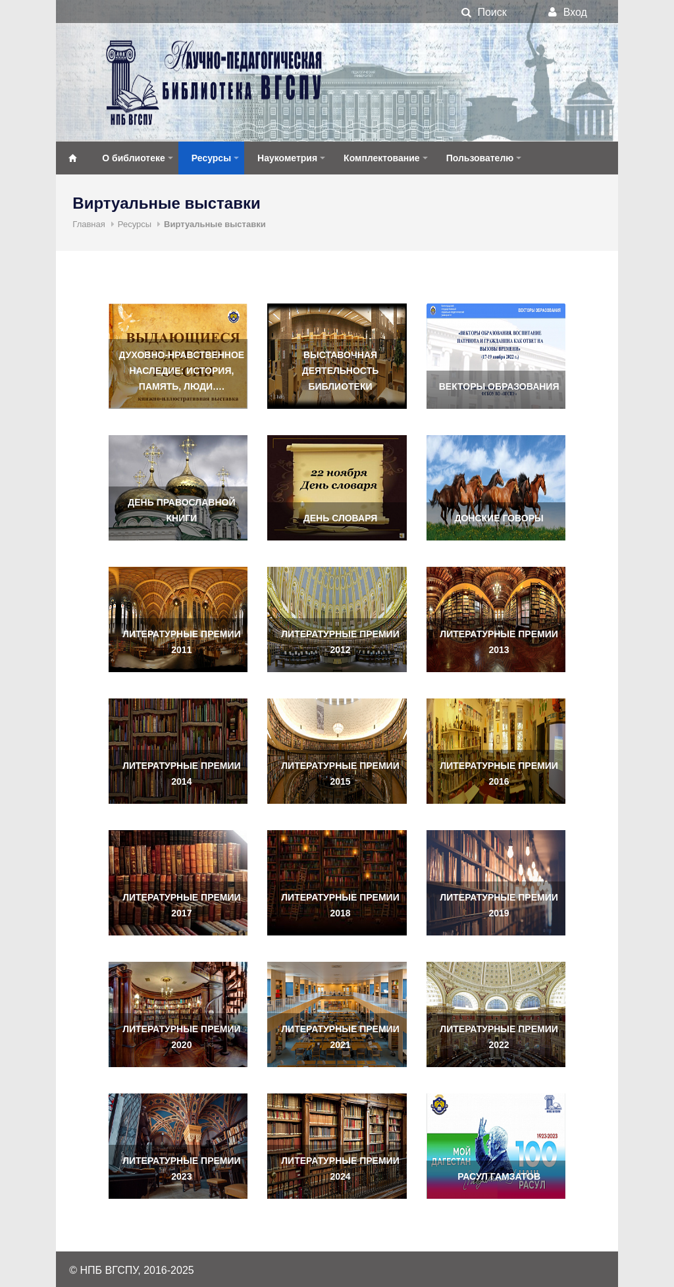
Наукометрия (287, 158)
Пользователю (480, 158)
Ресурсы (211, 158)
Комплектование (382, 158)
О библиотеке (133, 158)
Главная (88, 224)
